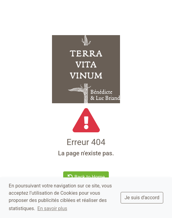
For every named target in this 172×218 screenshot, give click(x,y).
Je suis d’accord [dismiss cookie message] (142, 197)
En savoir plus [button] (52, 208)
